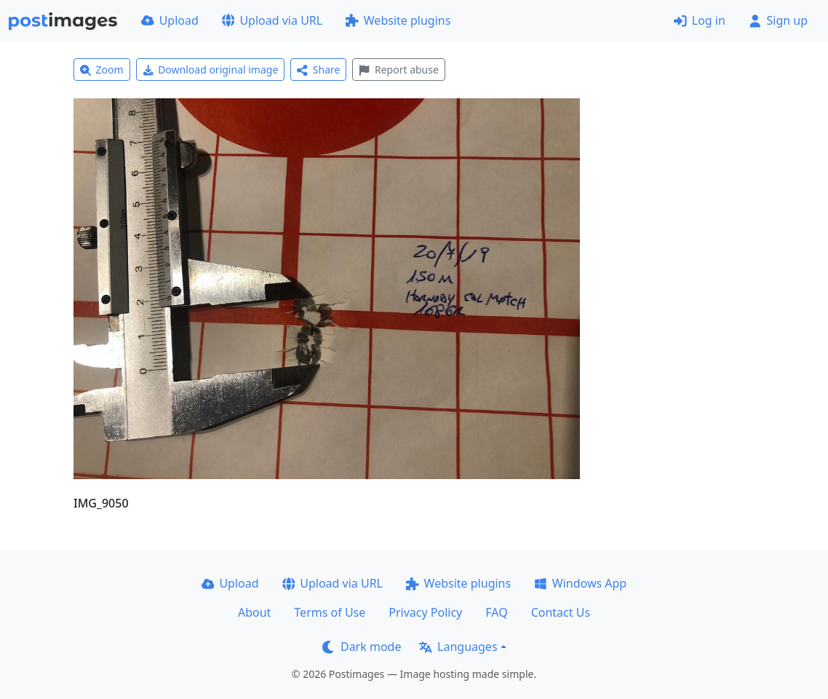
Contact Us (560, 612)
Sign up (778, 20)
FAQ (496, 612)
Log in (699, 20)
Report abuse (398, 69)
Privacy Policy (425, 612)
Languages (458, 647)
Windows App (580, 583)
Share (318, 69)
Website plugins (398, 20)
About (254, 612)
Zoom (102, 69)
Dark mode (361, 647)
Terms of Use (329, 612)
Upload (170, 20)
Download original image (211, 69)
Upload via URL (272, 20)
